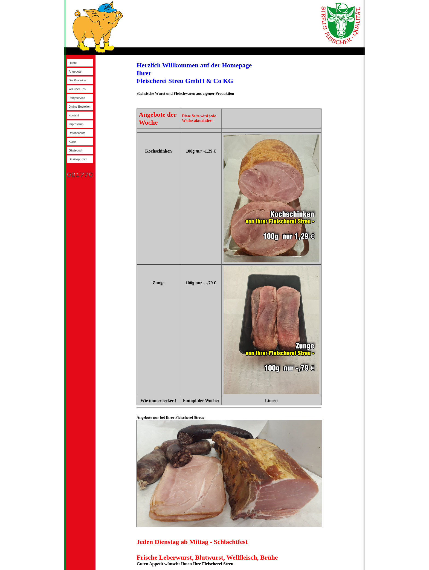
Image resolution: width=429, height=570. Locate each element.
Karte (72, 141)
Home (73, 62)
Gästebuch (76, 150)
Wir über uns (77, 89)
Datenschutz (77, 132)
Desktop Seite (78, 159)
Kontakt (74, 115)
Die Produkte (77, 80)
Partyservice (77, 97)
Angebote (75, 71)
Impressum (76, 124)
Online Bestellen (80, 106)
